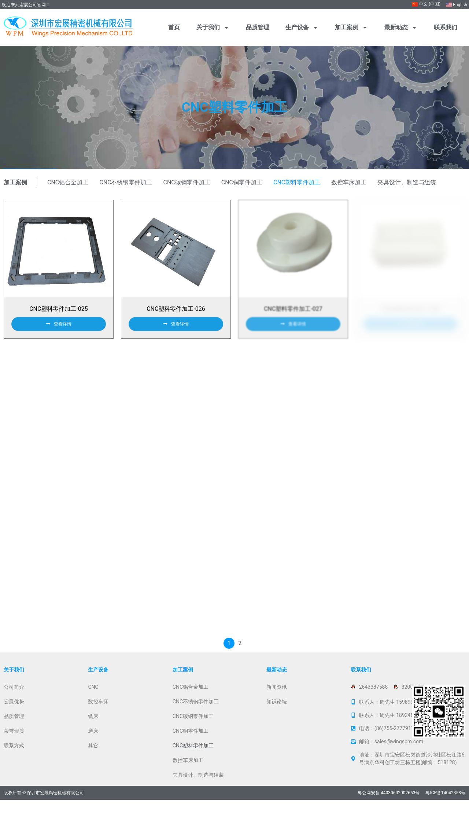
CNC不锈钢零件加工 (125, 182)
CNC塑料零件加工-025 (58, 314)
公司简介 (14, 704)
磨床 (93, 748)
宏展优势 (14, 719)
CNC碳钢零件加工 (186, 182)
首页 (174, 27)
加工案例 (351, 27)
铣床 (93, 733)
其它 (93, 763)
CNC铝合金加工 (67, 182)
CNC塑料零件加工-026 (176, 314)
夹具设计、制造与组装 (406, 182)
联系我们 (445, 27)
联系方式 (14, 763)
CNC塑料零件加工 (296, 182)
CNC (93, 704)
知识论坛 (276, 719)
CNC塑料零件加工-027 (293, 314)
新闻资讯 (276, 704)
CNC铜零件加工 (241, 182)
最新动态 (400, 27)
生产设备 (301, 27)
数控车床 (98, 719)
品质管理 (257, 27)
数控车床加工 (348, 182)
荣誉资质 (14, 748)
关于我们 (212, 27)
